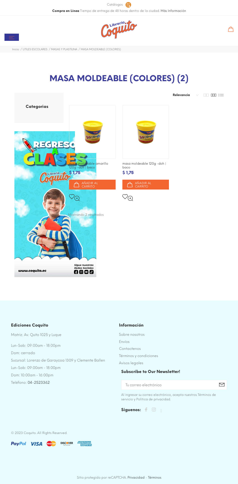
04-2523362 (39, 382)
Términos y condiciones (138, 356)
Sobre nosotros (132, 334)
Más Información (173, 11)
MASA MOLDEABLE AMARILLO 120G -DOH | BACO (88, 165)
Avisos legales (131, 363)
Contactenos (130, 349)
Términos (154, 477)
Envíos (124, 342)
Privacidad (136, 477)
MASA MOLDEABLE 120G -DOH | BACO (144, 165)
